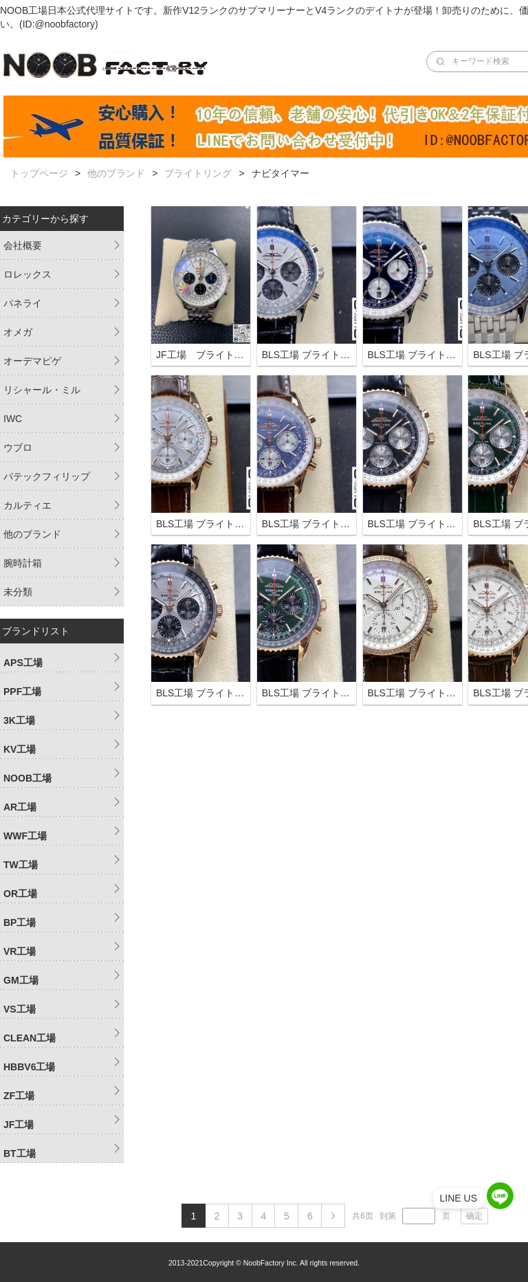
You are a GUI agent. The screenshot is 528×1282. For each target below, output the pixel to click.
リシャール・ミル (41, 389)
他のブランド (116, 173)
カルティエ (27, 505)
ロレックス (27, 274)
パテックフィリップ (46, 476)
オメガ (17, 332)
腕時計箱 (22, 562)
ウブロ (17, 447)
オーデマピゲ (32, 360)
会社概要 (22, 245)
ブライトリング (198, 173)
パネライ (22, 303)
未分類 (17, 591)
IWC (12, 418)
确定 (474, 1216)
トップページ (39, 173)
